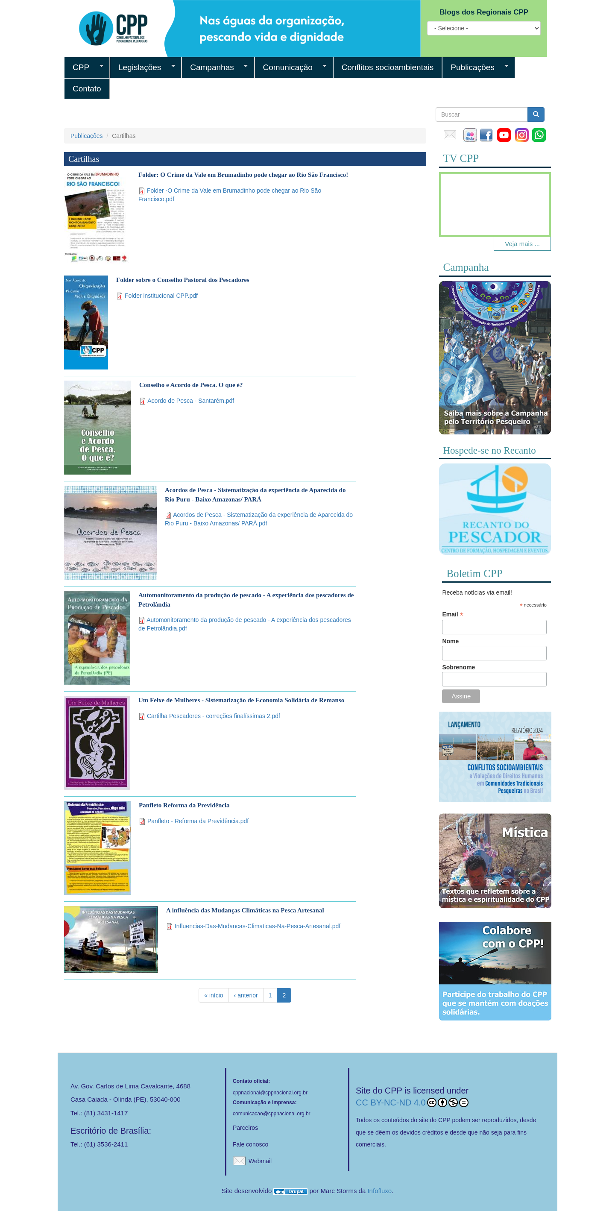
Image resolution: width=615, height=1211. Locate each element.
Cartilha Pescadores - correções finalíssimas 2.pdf (213, 716)
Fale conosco (250, 1144)
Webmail (260, 1161)
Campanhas (215, 67)
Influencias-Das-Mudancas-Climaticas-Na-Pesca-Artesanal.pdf (257, 926)
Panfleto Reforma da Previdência (184, 805)
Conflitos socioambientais (388, 67)
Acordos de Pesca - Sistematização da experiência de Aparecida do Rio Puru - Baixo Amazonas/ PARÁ (255, 494)
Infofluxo (379, 1190)
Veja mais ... (522, 243)
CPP (83, 67)
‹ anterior (246, 995)
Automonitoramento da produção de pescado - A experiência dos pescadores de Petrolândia (246, 599)
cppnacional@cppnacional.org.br (270, 1093)
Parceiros (245, 1127)
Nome (450, 641)
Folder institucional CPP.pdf (161, 295)
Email (452, 614)
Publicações (475, 67)
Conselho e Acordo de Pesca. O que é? (191, 384)
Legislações (142, 67)
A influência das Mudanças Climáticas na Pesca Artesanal (245, 910)
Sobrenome (458, 667)
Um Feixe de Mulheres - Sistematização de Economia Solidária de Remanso (241, 700)
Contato (87, 88)
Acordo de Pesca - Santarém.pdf (190, 400)
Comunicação (291, 67)
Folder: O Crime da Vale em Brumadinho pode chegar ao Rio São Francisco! (243, 174)
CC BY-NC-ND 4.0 (412, 1102)
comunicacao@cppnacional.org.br (271, 1114)
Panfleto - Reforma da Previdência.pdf (198, 821)
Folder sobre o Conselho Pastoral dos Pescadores (182, 279)
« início (213, 995)
